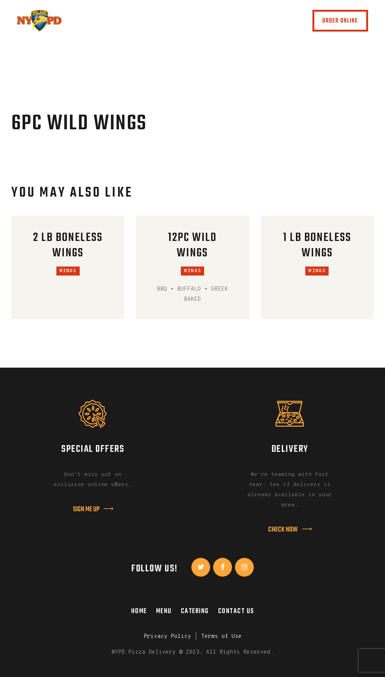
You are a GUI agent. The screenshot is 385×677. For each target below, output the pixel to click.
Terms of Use (221, 636)
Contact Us (236, 611)
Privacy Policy (167, 636)
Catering (195, 611)
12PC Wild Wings (192, 245)
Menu (164, 611)
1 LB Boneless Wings (317, 245)
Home (139, 611)
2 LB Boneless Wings (68, 245)
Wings (68, 271)
